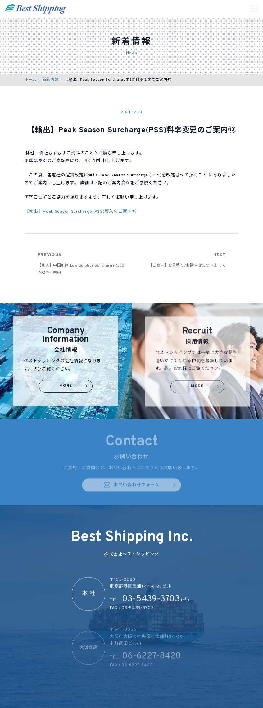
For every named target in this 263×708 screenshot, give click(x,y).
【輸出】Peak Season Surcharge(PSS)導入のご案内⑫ (81, 212)
